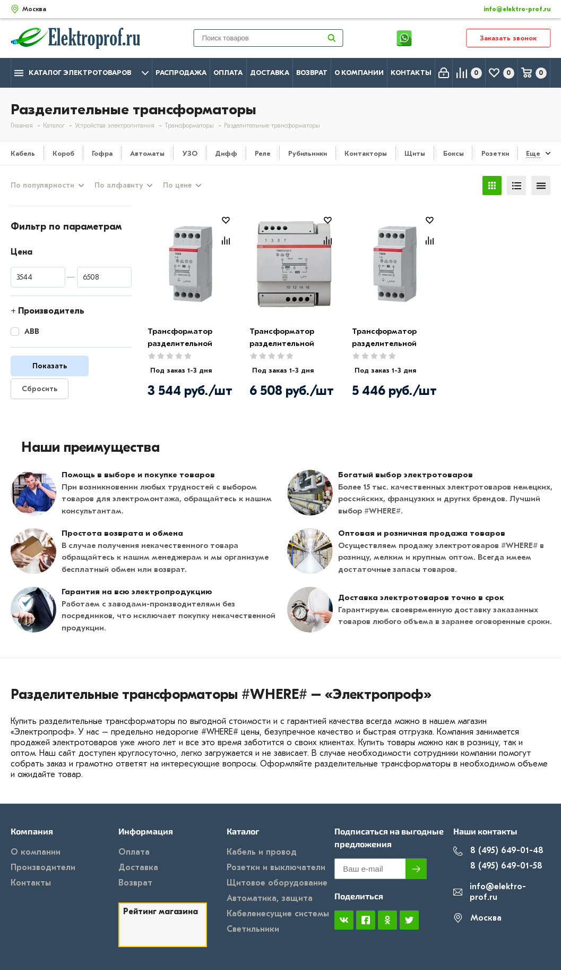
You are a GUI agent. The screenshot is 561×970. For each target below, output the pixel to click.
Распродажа (181, 73)
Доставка (269, 73)
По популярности (42, 185)
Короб (63, 153)
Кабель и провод (262, 852)
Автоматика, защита (270, 898)
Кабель (23, 153)
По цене (177, 185)
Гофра (102, 153)
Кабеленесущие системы (278, 913)
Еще (533, 153)
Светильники (253, 929)
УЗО (190, 153)
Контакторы (365, 153)
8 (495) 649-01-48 (498, 851)
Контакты (411, 73)
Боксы (453, 153)
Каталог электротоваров (81, 73)
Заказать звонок (508, 38)
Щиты (414, 153)
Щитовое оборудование (277, 883)
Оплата (228, 73)
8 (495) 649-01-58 (497, 866)
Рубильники (307, 153)
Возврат (311, 73)
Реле (263, 153)
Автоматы (147, 153)
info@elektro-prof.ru (510, 9)
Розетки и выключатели (276, 867)
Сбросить (39, 388)
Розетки (495, 153)
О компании (359, 73)
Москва (477, 918)
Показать (49, 365)
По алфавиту (118, 185)
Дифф (226, 153)
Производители (43, 867)
